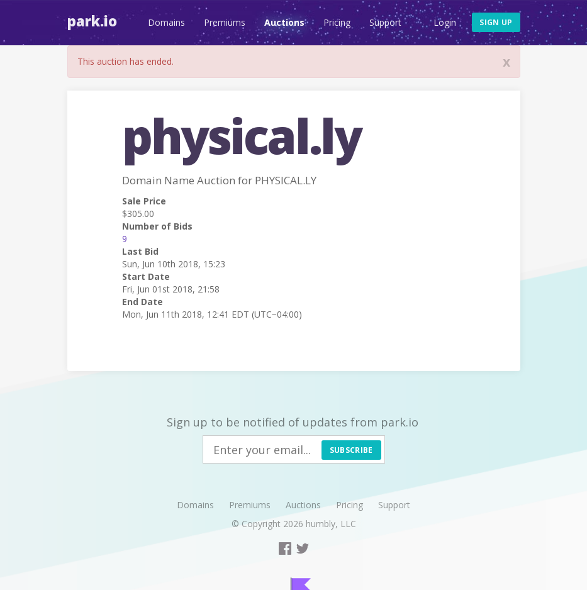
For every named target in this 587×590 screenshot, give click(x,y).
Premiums (224, 22)
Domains (166, 22)
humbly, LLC (331, 524)
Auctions (284, 22)
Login (444, 22)
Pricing (336, 22)
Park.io (92, 20)
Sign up (495, 22)
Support (385, 22)
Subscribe (351, 450)
